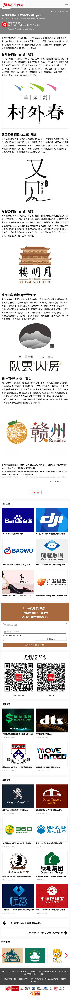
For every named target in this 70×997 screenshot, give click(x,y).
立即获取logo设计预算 (35, 645)
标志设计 (26, 38)
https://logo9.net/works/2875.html (53, 471)
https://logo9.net (9, 468)
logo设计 (9, 37)
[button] (3, 955)
